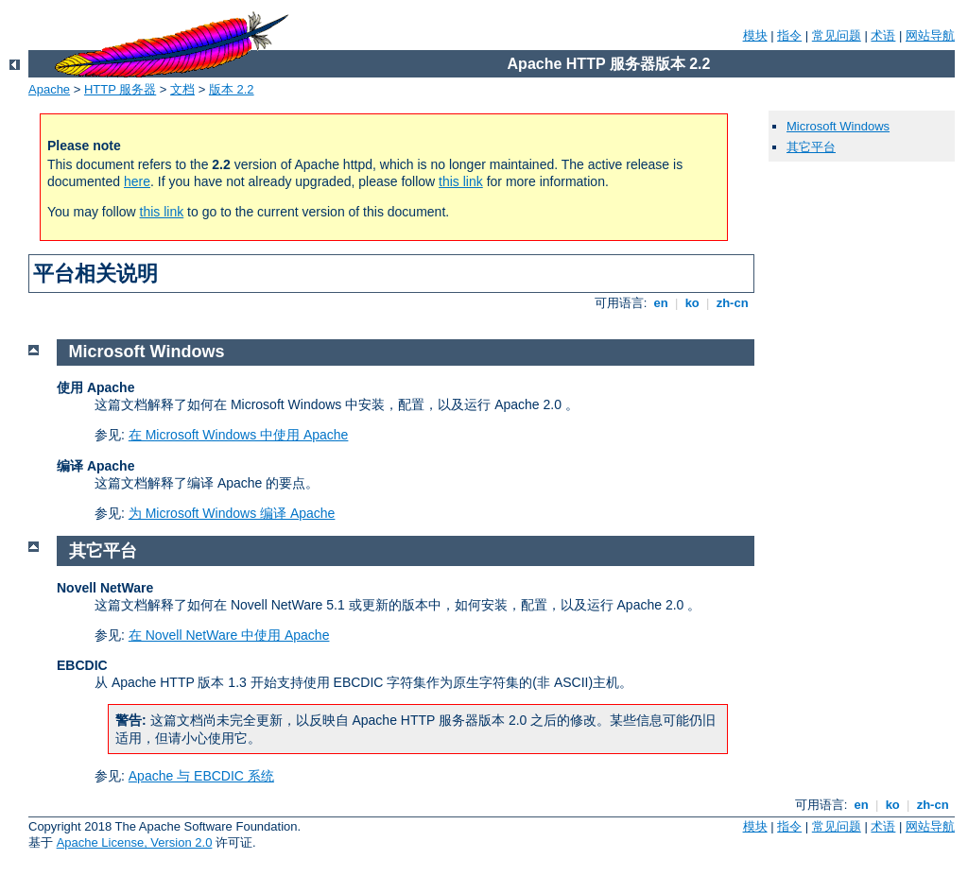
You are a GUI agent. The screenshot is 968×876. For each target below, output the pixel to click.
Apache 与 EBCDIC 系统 (201, 775)
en (660, 303)
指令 (789, 35)
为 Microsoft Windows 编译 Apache (232, 513)
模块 (755, 35)
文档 (182, 89)
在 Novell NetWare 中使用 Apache (229, 635)
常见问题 (836, 35)
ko (692, 303)
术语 (883, 35)
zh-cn (732, 303)
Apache (49, 89)
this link (461, 181)
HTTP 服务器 (120, 89)
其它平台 (811, 147)
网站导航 (930, 35)
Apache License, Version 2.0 (135, 842)
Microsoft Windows (838, 126)
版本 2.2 (231, 89)
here (137, 181)
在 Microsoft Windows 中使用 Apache (239, 434)
